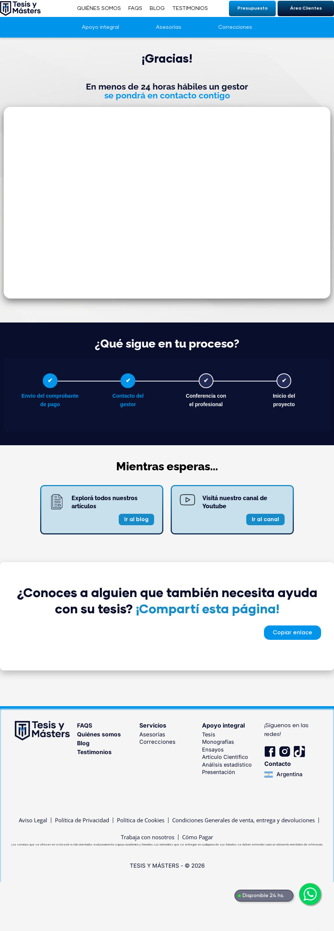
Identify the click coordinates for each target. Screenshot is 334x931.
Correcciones (235, 27)
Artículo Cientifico (226, 756)
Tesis (209, 734)
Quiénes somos (99, 734)
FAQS (135, 8)
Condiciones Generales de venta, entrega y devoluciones (243, 820)
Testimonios (95, 752)
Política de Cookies (140, 820)
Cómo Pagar (197, 838)
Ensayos (213, 749)
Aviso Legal (33, 820)
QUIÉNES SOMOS (99, 8)
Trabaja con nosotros (147, 838)
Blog (83, 743)
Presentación (219, 771)
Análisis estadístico (227, 763)
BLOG (157, 8)
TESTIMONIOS (190, 8)
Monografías (218, 741)
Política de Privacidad (82, 820)
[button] (292, 632)
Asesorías (168, 27)
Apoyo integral (100, 27)
